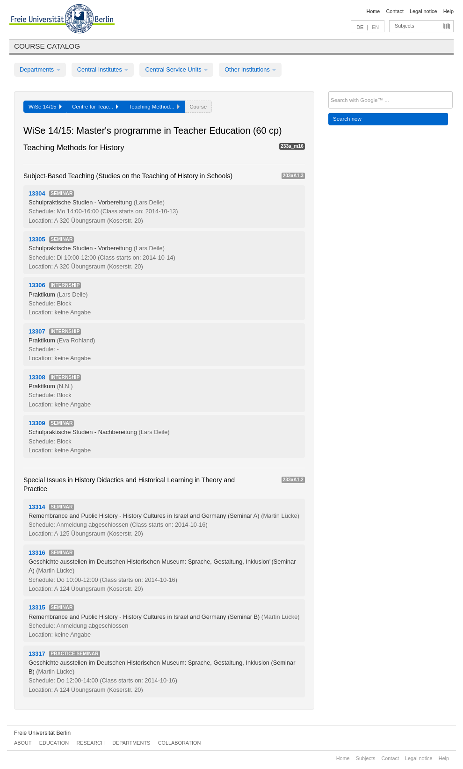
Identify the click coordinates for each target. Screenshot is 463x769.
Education (54, 743)
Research (90, 743)
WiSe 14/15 (45, 106)
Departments (40, 69)
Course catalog (47, 46)
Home (373, 11)
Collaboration (179, 743)
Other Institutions (250, 69)
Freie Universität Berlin (42, 733)
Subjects (404, 26)
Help (448, 11)
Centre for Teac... (95, 106)
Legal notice (423, 11)
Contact (394, 11)
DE (359, 27)
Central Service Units (176, 69)
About (22, 743)
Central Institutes (103, 69)
